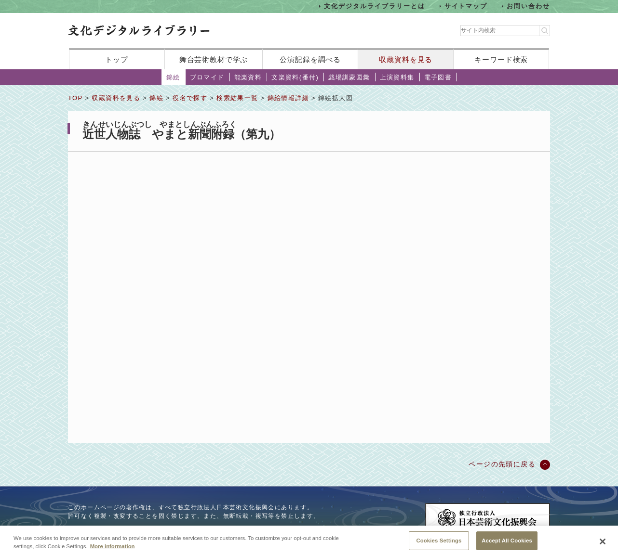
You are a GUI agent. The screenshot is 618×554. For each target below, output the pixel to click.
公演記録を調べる (310, 59)
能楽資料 (248, 77)
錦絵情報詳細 (288, 98)
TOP (75, 98)
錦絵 (173, 77)
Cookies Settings (438, 543)
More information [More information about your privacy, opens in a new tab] (112, 549)
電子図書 (438, 77)
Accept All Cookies (507, 543)
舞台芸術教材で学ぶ (213, 59)
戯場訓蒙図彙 (349, 77)
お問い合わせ (528, 6)
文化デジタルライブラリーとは (374, 6)
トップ (116, 59)
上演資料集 (397, 77)
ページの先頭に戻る (502, 464)
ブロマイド (207, 77)
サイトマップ (466, 6)
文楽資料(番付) (295, 77)
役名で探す (190, 98)
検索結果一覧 (237, 98)
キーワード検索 (501, 59)
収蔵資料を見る (405, 59)
